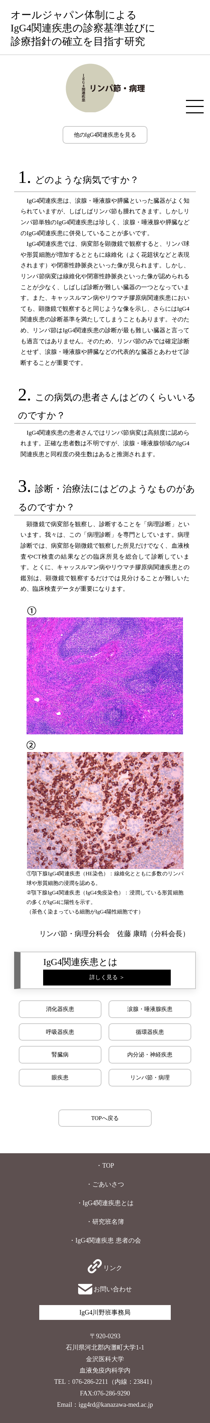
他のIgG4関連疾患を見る (105, 135)
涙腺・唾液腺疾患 (150, 1009)
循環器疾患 (150, 1032)
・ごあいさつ (105, 1184)
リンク (105, 1268)
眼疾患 (60, 1077)
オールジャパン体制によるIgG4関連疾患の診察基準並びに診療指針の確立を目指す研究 (83, 28)
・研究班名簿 (105, 1221)
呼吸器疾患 (60, 1032)
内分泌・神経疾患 (150, 1055)
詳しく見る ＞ (107, 977)
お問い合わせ (105, 1289)
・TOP (105, 1165)
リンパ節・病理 (150, 1077)
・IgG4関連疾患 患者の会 (105, 1240)
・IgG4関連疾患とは (105, 1203)
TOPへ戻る (105, 1118)
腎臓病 (60, 1055)
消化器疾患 (60, 1009)
